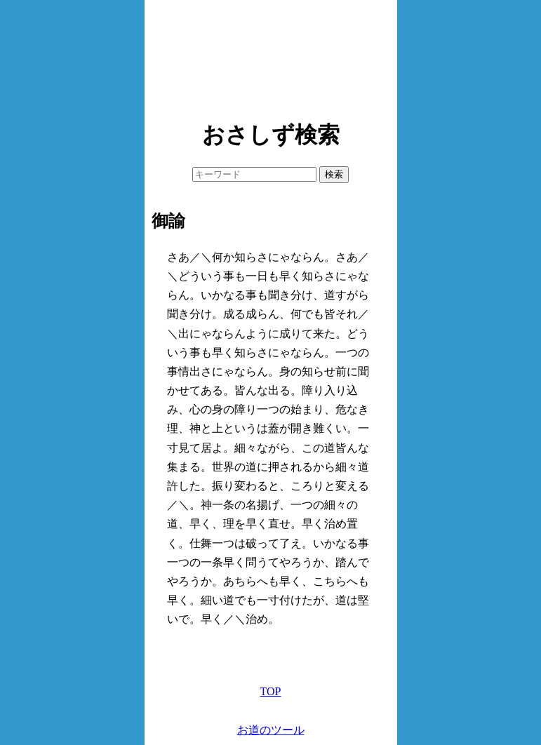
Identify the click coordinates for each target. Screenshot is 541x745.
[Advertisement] (271, 56)
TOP (270, 691)
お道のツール (271, 730)
